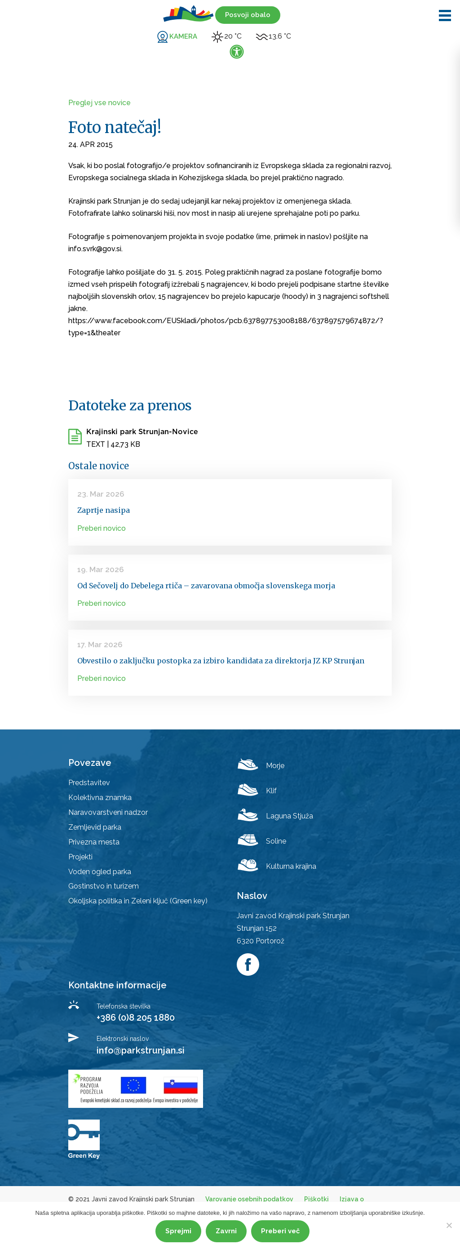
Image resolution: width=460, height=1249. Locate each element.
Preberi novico (101, 528)
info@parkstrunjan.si (141, 1050)
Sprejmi (178, 1231)
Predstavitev (89, 782)
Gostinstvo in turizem (103, 886)
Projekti (80, 857)
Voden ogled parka (99, 871)
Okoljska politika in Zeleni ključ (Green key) (138, 901)
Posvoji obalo (247, 15)
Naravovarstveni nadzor (108, 812)
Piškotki (316, 1199)
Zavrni (226, 1231)
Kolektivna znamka (100, 797)
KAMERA (183, 36)
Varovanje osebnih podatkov (249, 1199)
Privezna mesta (93, 842)
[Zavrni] (448, 1225)
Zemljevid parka (94, 827)
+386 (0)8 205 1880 (136, 1017)
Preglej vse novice (99, 102)
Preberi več (280, 1231)
